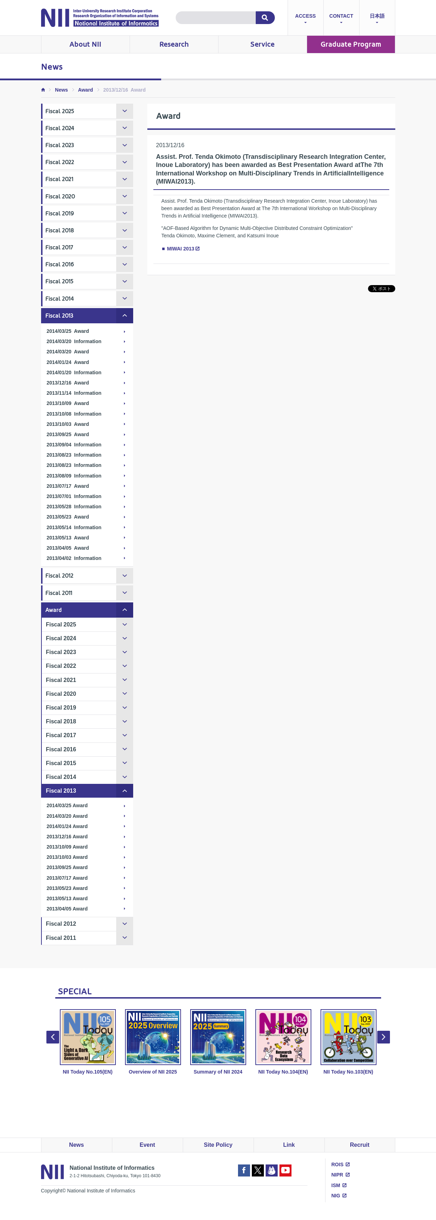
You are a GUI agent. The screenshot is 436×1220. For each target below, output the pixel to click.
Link (289, 1145)
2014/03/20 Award (68, 351)
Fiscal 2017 (59, 247)
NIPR (337, 1175)
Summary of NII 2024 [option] (218, 1042)
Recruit (359, 1145)
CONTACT (341, 19)
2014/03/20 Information (74, 341)
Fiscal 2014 (59, 298)
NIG (336, 1195)
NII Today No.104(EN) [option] (283, 1042)
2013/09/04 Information (74, 444)
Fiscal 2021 (59, 179)
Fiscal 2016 (59, 264)
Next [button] (383, 1037)
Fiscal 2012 (59, 575)
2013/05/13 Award (68, 537)
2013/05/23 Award (68, 517)
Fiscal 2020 (60, 196)
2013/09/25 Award (68, 434)
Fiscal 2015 (59, 281)
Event (147, 1145)
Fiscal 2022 (59, 162)
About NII (85, 44)
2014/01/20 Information (74, 372)
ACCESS (305, 19)
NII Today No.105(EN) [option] (88, 1042)
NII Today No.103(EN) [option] (348, 1042)
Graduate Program (351, 44)
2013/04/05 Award (68, 548)
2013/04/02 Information (74, 558)
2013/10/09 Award (68, 403)
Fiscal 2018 (59, 230)
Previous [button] (52, 1037)
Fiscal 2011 (58, 593)
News (61, 90)
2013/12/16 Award (68, 383)
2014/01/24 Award (68, 362)
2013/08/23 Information (74, 455)
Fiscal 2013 (59, 315)
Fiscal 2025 (59, 111)
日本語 (377, 19)
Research (174, 44)
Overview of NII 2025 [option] (153, 1042)
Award (85, 90)
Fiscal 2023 (59, 145)
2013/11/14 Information (74, 393)
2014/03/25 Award (68, 331)
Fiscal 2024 (59, 128)
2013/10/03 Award (68, 424)
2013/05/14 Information (74, 527)
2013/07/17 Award (68, 486)
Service (262, 44)
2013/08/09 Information (74, 476)
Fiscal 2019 (59, 213)
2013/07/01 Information (74, 496)
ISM (336, 1185)
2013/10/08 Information (74, 414)
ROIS (338, 1164)
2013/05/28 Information (74, 506)
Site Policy (218, 1145)
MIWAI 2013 (180, 248)
